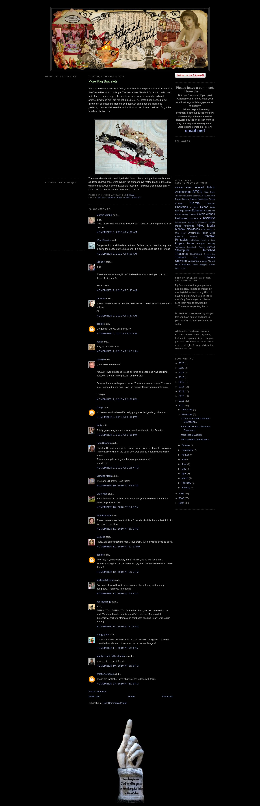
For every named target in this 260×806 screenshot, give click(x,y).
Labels (212, 222)
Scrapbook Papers (196, 247)
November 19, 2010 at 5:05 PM (118, 665)
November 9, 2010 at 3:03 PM (117, 417)
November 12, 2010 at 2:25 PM (118, 572)
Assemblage (183, 191)
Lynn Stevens (104, 443)
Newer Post (94, 696)
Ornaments (194, 232)
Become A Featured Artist (204, 196)
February (187, 483)
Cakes (212, 199)
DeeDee (101, 537)
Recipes (201, 243)
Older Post (167, 696)
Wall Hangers (182, 264)
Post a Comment (97, 691)
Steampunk (182, 250)
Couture (194, 207)
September (188, 450)
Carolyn (101, 359)
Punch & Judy (208, 240)
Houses (198, 218)
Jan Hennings (104, 601)
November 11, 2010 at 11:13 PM (118, 546)
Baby (206, 192)
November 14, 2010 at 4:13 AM (118, 626)
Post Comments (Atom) (115, 703)
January (186, 487)
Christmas (181, 207)
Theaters (180, 257)
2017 (182, 372)
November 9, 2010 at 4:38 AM (117, 232)
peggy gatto (103, 634)
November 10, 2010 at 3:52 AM (118, 485)
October (186, 445)
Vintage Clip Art (207, 261)
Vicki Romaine (104, 515)
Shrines (211, 247)
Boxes (193, 199)
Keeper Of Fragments (197, 222)
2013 (182, 391)
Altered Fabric (107, 198)
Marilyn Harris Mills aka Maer (112, 656)
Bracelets (123, 198)
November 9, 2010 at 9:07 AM (117, 333)
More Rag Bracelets (191, 435)
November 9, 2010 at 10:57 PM (118, 467)
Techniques (196, 254)
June (184, 464)
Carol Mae (102, 493)
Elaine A (101, 262)
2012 (182, 396)
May (184, 468)
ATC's (197, 191)
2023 (182, 363)
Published (194, 240)
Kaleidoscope (180, 222)
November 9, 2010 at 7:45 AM (117, 290)
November (187, 414)
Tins (195, 257)
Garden (192, 214)
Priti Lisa (101, 298)
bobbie (100, 323)
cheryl (100, 407)
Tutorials (209, 257)
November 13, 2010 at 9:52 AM (118, 593)
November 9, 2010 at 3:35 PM (117, 435)
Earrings (179, 210)
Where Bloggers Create (203, 265)
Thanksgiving (209, 254)
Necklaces (193, 229)
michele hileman (105, 580)
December (187, 409)
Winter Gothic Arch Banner (195, 439)
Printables (181, 239)
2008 (182, 498)
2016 (182, 377)
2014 (182, 386)
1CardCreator (104, 240)
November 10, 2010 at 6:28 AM (118, 507)
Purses (190, 243)
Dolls (212, 207)
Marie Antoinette (184, 225)
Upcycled (181, 260)
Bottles (185, 199)
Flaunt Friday (181, 214)
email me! (195, 130)
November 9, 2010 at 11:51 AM (118, 351)
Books (178, 199)
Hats (191, 219)
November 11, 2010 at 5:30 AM (118, 528)
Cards (195, 203)
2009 (182, 493)
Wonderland (180, 268)
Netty (99, 425)
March (185, 478)
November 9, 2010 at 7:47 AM (117, 315)
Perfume (193, 236)
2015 (182, 382)
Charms (211, 203)
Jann (99, 341)
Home (131, 696)
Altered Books (183, 187)
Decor (204, 207)
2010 (182, 405)
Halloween (181, 218)
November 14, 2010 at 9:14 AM (118, 648)
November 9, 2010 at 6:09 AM (117, 253)
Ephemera (198, 210)
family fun (210, 210)
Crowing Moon (104, 475)
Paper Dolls (208, 232)
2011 (182, 400)
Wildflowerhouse (105, 674)
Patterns (179, 236)
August (186, 454)
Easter (188, 210)
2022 (182, 368)
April (184, 473)
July (184, 459)
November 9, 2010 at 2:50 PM (117, 399)
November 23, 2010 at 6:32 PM (118, 683)
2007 (182, 503)
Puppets (179, 243)
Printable (209, 236)
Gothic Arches (206, 214)
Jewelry (136, 198)
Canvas (179, 203)
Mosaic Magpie (104, 215)
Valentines (193, 261)
